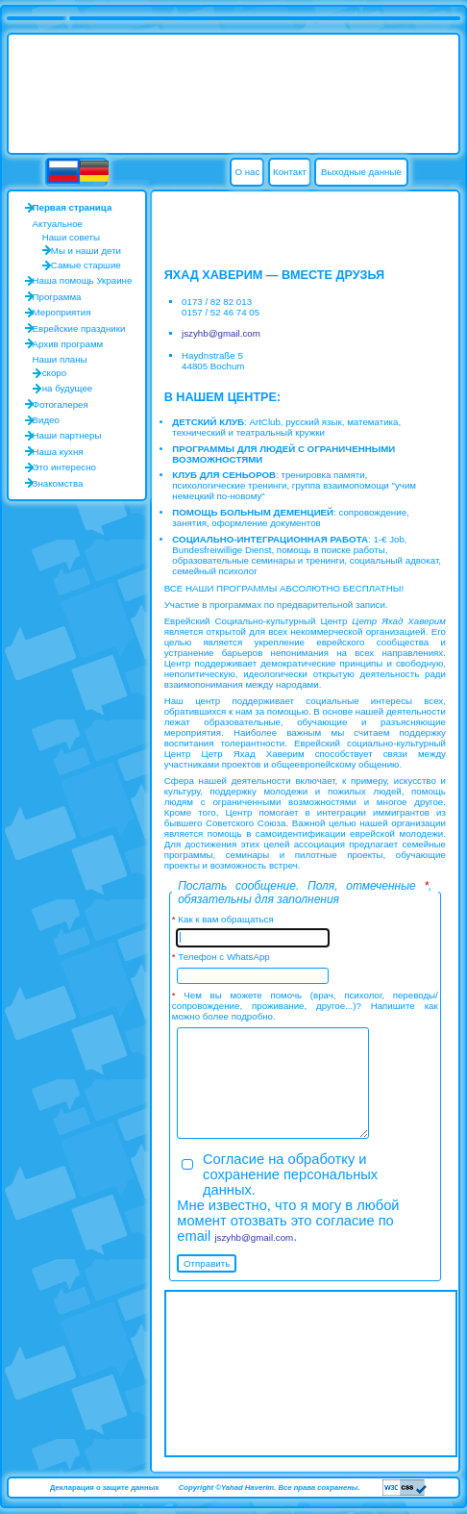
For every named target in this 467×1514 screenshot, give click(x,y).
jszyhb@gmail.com (221, 333)
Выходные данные (361, 171)
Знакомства (58, 483)
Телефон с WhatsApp (223, 956)
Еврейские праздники (79, 328)
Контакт (290, 171)
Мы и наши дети (86, 250)
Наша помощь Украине (83, 280)
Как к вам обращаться (225, 919)
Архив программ (68, 344)
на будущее (67, 388)
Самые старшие (86, 265)
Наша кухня (58, 451)
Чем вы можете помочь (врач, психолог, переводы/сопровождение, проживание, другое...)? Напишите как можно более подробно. (305, 1006)
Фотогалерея (60, 404)
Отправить (207, 1263)
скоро (54, 372)
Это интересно (64, 467)
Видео (46, 420)
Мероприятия (62, 312)
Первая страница (72, 207)
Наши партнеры (67, 435)
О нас (246, 171)
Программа (57, 296)
